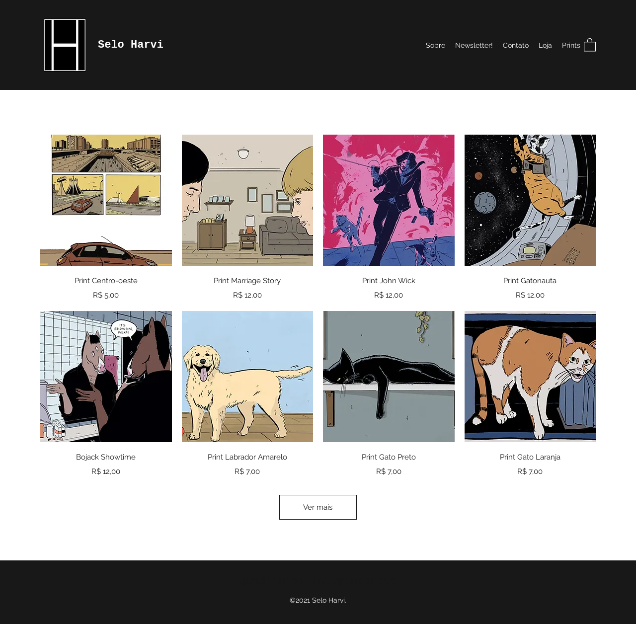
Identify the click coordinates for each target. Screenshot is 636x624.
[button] (590, 44)
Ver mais (317, 507)
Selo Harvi (130, 45)
